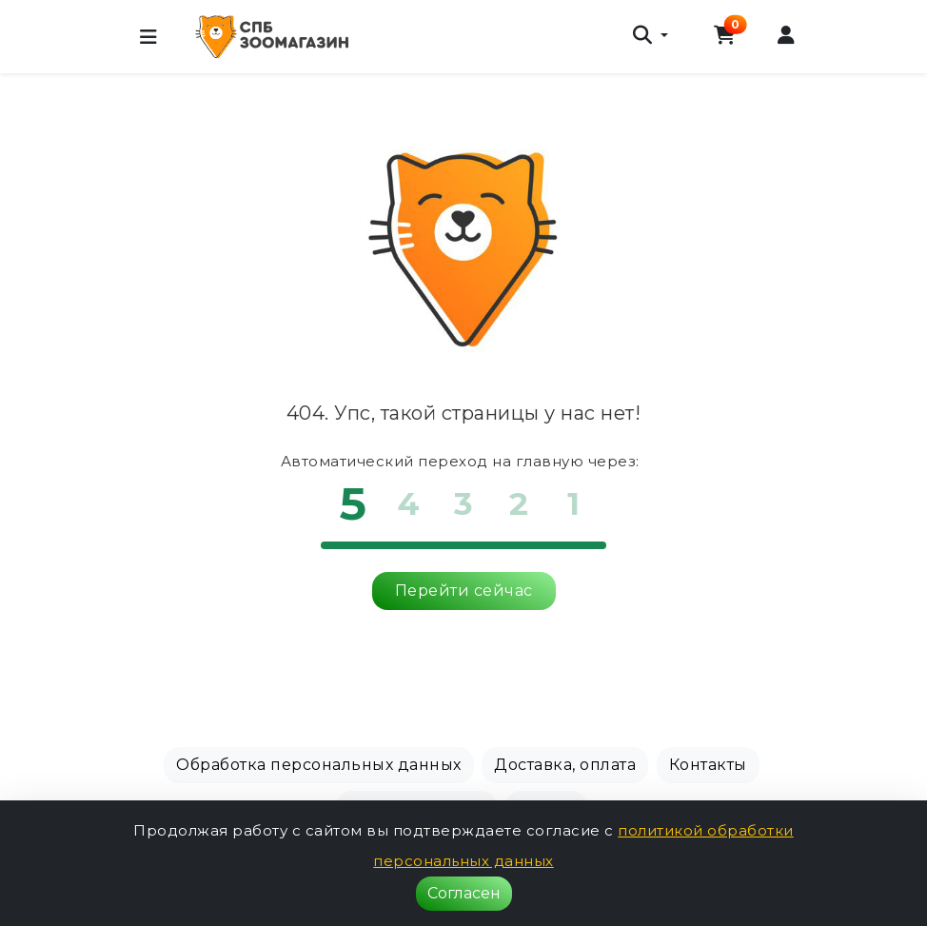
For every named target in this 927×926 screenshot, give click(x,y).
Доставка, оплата (565, 765)
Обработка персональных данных (319, 765)
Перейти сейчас (464, 590)
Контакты (708, 765)
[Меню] (148, 37)
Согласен (464, 893)
